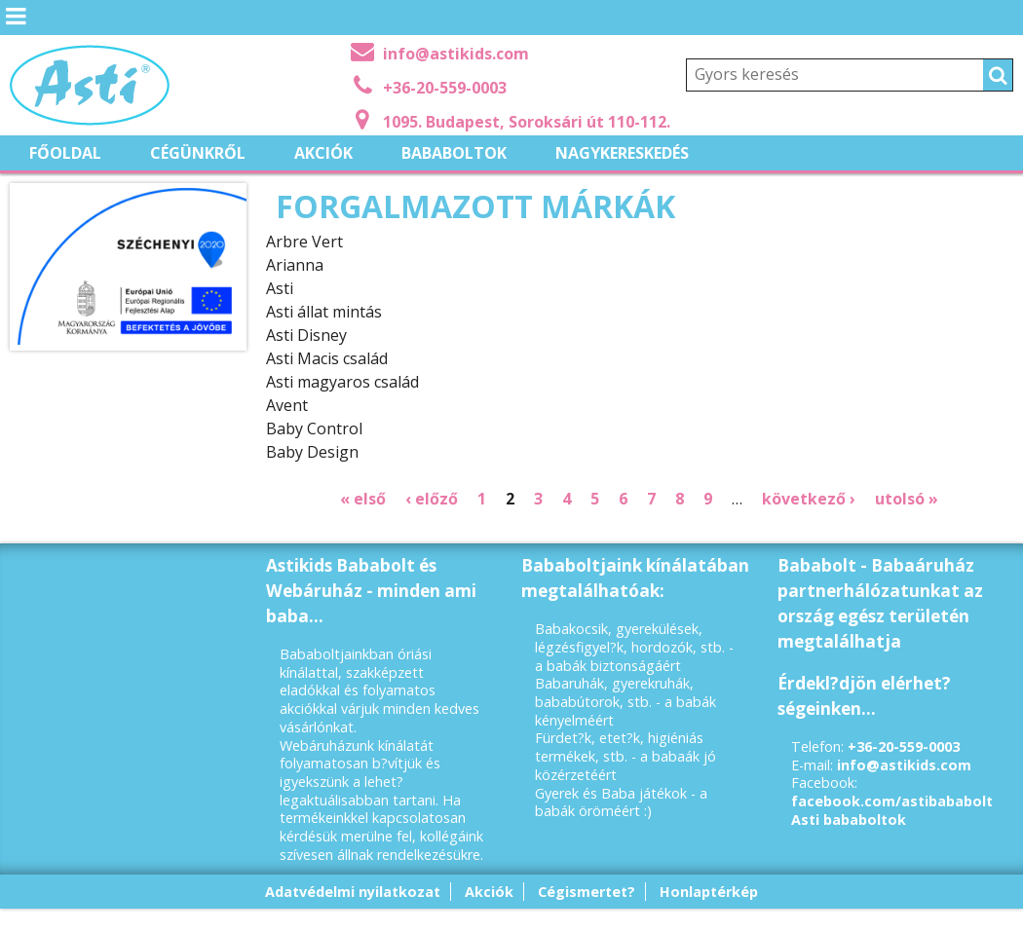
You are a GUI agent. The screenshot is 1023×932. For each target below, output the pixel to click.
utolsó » (906, 498)
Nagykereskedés (622, 153)
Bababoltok (454, 153)
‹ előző (431, 498)
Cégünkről (198, 153)
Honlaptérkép (709, 891)
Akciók (323, 153)
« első (363, 498)
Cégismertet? (586, 891)
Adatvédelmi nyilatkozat (352, 891)
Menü (14, 30)
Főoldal (65, 153)
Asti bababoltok (848, 819)
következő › (808, 498)
